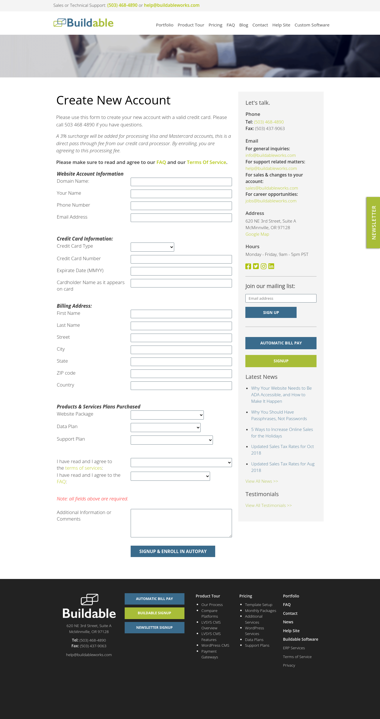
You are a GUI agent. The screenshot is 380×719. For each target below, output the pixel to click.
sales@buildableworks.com (271, 188)
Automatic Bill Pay (281, 343)
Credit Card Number (79, 258)
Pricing (215, 25)
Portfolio (164, 25)
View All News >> (261, 481)
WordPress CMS (215, 645)
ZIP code (66, 372)
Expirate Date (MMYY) (80, 270)
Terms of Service (297, 656)
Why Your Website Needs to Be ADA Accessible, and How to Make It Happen (281, 394)
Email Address (72, 216)
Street (63, 337)
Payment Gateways (210, 654)
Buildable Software (300, 639)
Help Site (281, 25)
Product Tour (191, 25)
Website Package (75, 413)
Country (65, 384)
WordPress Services (254, 630)
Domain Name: (73, 181)
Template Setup (258, 604)
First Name (69, 313)
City (61, 349)
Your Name (69, 193)
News (288, 621)
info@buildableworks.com (270, 155)
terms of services (83, 468)
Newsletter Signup (154, 627)
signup (281, 360)
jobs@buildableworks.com (270, 201)
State (62, 361)
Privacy (289, 665)
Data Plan (67, 426)
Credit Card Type (75, 246)
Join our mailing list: (270, 286)
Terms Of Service (206, 162)
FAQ (231, 25)
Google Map (257, 234)
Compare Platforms (210, 613)
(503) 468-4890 (122, 5)
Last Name (68, 325)
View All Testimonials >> (268, 505)
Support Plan (71, 438)
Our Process (212, 604)
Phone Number (73, 205)
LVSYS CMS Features (211, 636)
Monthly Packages (260, 610)
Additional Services (253, 618)
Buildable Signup (154, 613)
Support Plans (257, 645)
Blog (243, 25)
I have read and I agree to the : (84, 464)
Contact (260, 25)
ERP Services (294, 647)
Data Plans (254, 639)
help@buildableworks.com (172, 5)
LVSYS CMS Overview (211, 624)
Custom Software (312, 25)
